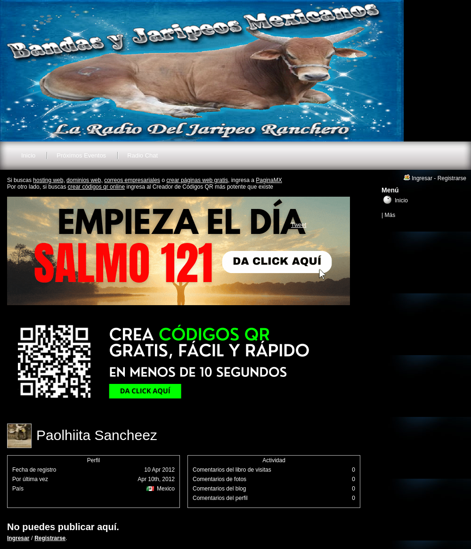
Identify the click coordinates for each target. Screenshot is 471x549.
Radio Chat (142, 155)
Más (389, 215)
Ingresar (18, 538)
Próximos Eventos (81, 155)
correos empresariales (132, 180)
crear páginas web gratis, (197, 180)
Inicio (28, 155)
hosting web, (49, 180)
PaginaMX (269, 180)
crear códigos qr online (96, 186)
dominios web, (84, 180)
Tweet (298, 225)
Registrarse (49, 538)
